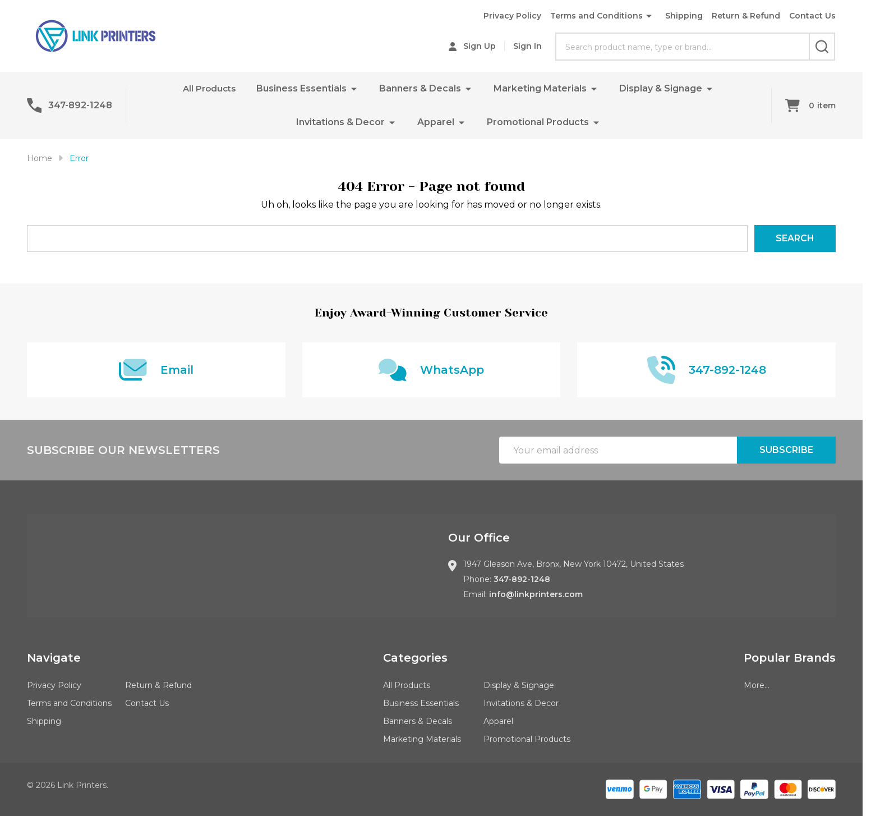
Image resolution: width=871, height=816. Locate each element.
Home (39, 158)
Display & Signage (661, 88)
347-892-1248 (522, 579)
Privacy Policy (512, 16)
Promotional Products (538, 122)
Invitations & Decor (340, 122)
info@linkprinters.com (536, 594)
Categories (415, 657)
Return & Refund (746, 16)
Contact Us (812, 16)
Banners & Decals (421, 88)
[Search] (822, 47)
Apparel (435, 122)
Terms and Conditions (596, 16)
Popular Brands (790, 657)
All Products (209, 88)
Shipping (684, 16)
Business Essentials (302, 88)
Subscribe (786, 449)
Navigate (54, 657)
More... (756, 685)
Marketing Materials (541, 88)
